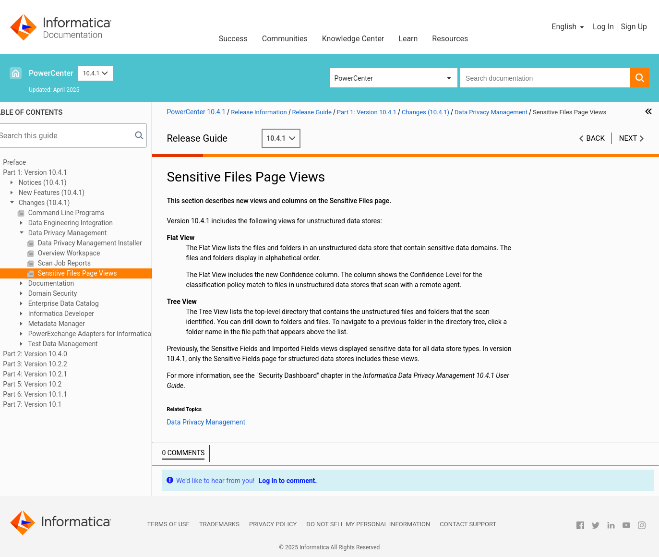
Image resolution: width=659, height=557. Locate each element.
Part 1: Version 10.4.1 (48, 172)
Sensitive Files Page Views (89, 273)
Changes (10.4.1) (56, 202)
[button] (568, 27)
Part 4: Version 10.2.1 (48, 374)
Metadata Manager (68, 323)
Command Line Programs (78, 213)
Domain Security (64, 293)
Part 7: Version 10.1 (45, 404)
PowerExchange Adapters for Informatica (101, 334)
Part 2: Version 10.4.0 (48, 354)
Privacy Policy (273, 524)
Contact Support (468, 524)
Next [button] (628, 138)
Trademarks (219, 524)
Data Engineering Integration (82, 223)
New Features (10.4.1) (63, 192)
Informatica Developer (73, 313)
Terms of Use (168, 524)
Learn (408, 38)
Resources (450, 38)
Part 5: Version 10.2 (45, 384)
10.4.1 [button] (95, 73)
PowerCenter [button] (354, 78)
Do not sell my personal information (368, 524)
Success (233, 38)
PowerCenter (51, 73)
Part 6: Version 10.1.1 (48, 394)
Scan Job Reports (76, 263)
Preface (27, 162)
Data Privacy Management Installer (102, 243)
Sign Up (634, 26)
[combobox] (545, 77)
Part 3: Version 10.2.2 (48, 364)
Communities (285, 38)
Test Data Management (75, 344)
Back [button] (596, 138)
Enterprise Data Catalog (75, 303)
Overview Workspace (81, 253)
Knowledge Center (353, 38)
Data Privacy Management (79, 233)
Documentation (63, 283)
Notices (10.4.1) (54, 182)
